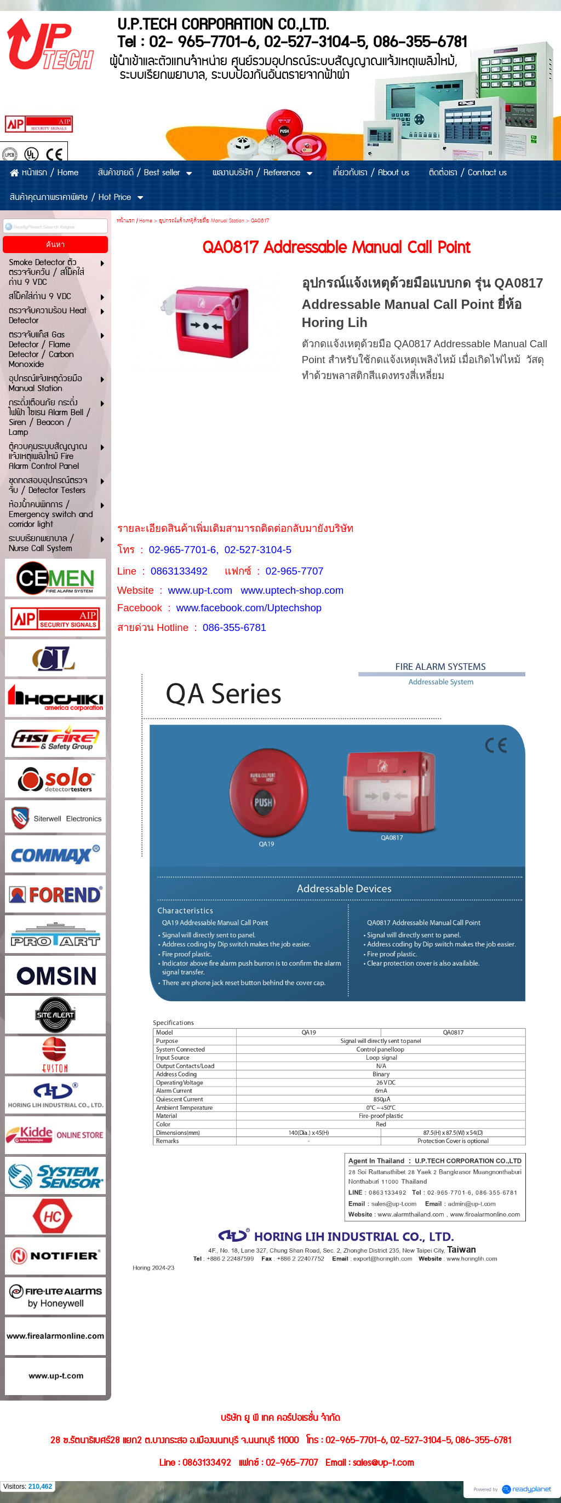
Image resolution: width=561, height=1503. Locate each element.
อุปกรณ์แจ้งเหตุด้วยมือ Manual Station (201, 221)
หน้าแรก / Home (134, 221)
